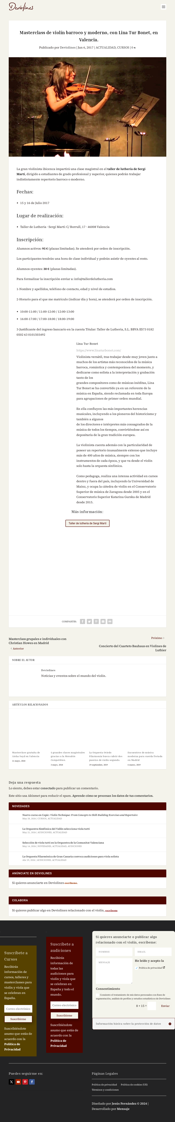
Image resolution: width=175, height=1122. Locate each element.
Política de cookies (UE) (134, 1084)
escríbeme (111, 910)
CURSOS (123, 47)
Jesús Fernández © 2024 (129, 1103)
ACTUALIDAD (106, 47)
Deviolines (68, 47)
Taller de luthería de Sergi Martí (87, 523)
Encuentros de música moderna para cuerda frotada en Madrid (145, 756)
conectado (48, 788)
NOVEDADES (44, 846)
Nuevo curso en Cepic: (80, 815)
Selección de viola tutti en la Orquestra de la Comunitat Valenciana (63, 842)
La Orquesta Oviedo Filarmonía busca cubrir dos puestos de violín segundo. (106, 756)
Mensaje (123, 1109)
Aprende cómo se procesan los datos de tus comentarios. (112, 795)
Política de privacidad (150, 968)
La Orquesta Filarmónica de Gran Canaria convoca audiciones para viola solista (70, 856)
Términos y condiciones (105, 1090)
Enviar (165, 1006)
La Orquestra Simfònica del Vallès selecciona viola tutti (56, 829)
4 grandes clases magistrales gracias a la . (68, 756)
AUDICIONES (45, 832)
